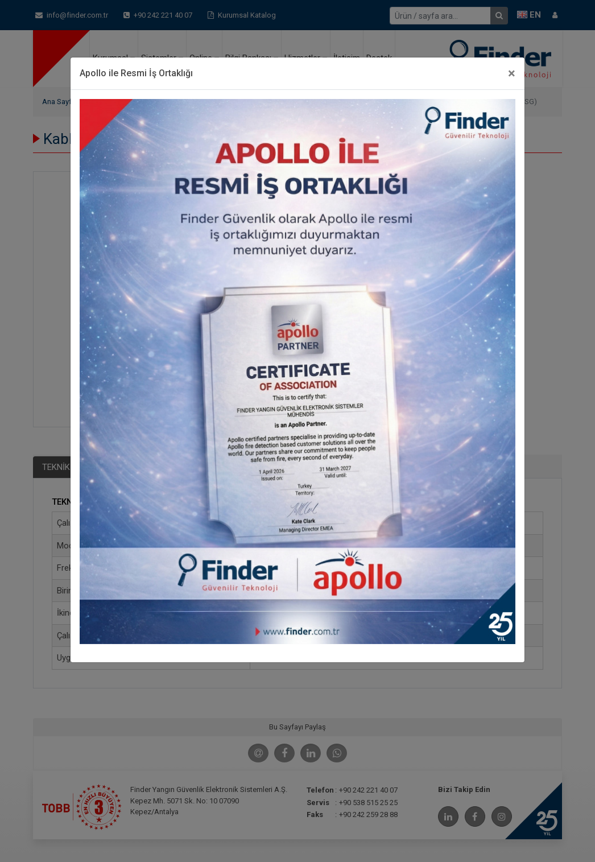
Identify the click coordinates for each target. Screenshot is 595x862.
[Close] (511, 73)
